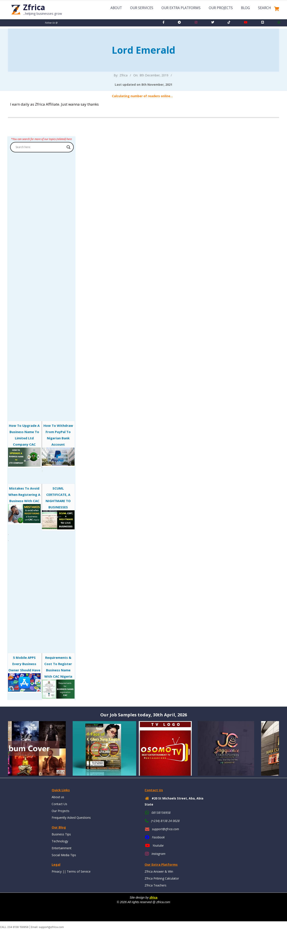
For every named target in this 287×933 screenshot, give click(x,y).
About (116, 8)
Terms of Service (79, 871)
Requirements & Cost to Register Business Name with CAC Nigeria (58, 677)
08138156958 (161, 813)
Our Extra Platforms (181, 8)
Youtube (158, 845)
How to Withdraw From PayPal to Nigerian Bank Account (58, 444)
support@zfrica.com (165, 829)
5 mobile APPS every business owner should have (24, 673)
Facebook (158, 837)
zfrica (154, 897)
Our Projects (221, 8)
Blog (245, 8)
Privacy (57, 871)
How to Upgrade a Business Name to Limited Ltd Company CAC (24, 445)
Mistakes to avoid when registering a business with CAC (24, 504)
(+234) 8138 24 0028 (165, 821)
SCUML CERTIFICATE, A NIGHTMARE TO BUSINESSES (58, 507)
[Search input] (40, 147)
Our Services (141, 8)
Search (264, 8)
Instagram (158, 854)
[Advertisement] (41, 278)
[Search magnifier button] (68, 147)
